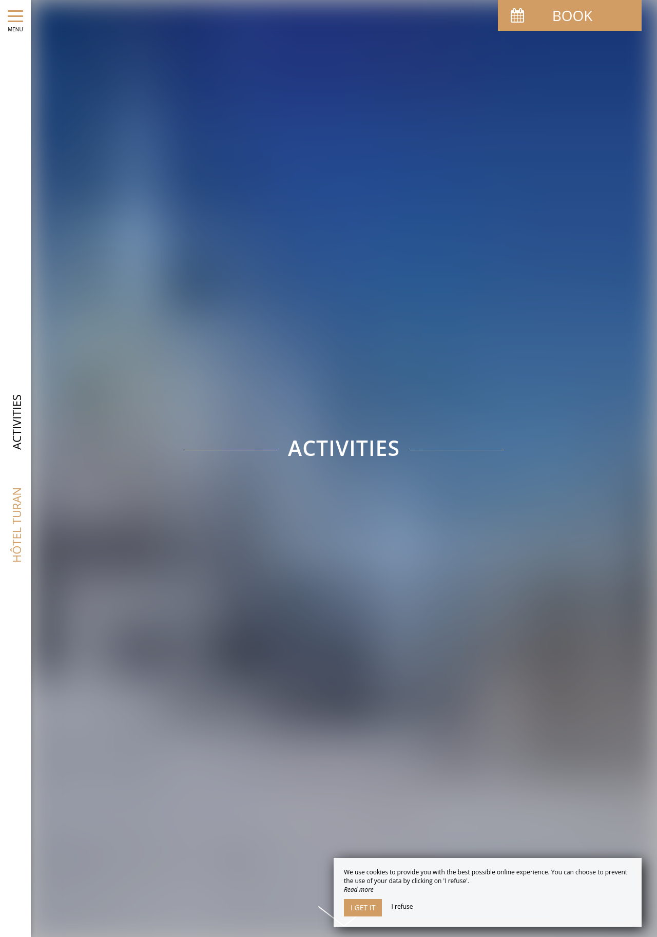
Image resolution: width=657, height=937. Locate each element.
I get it (363, 907)
